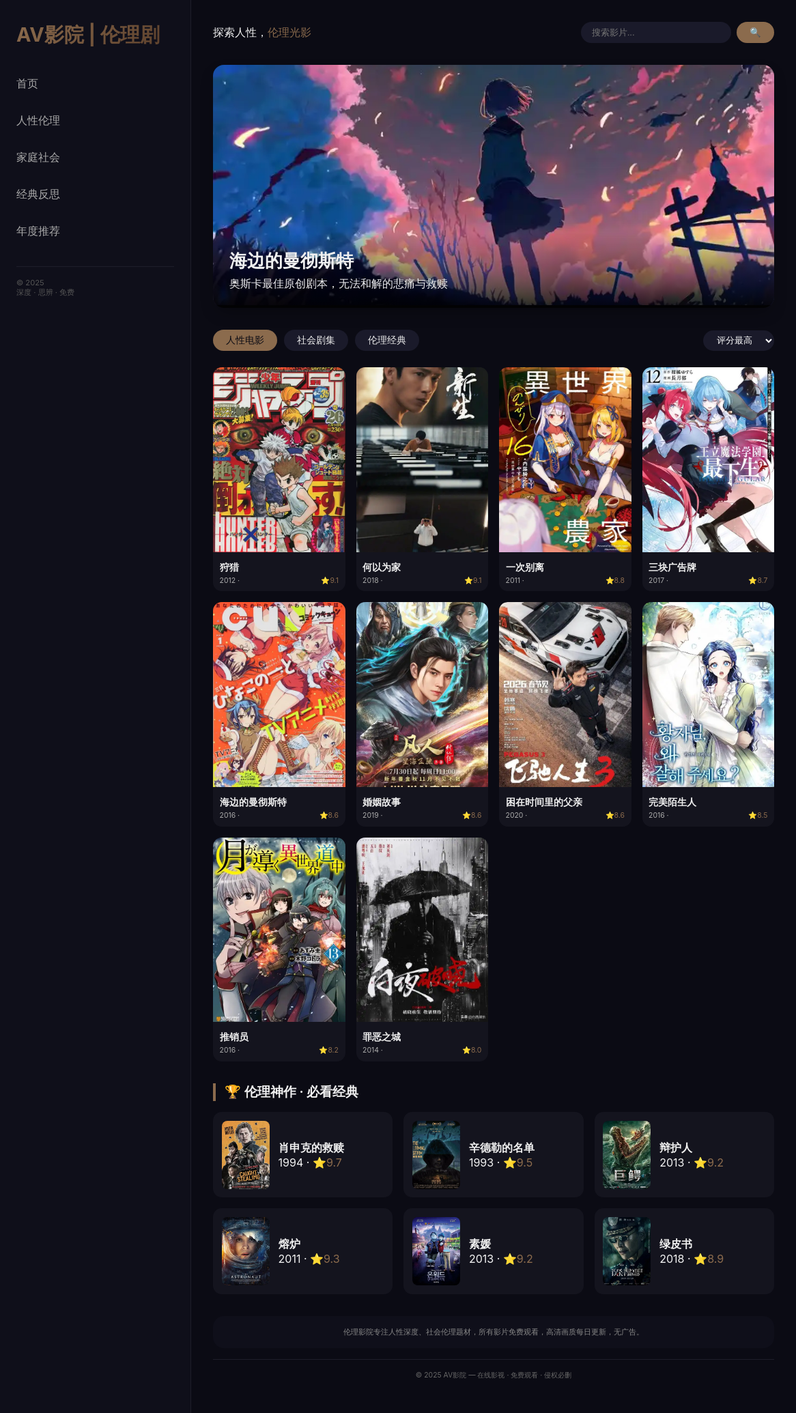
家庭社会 (38, 157)
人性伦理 (38, 120)
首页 (27, 83)
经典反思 (38, 194)
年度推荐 (38, 231)
